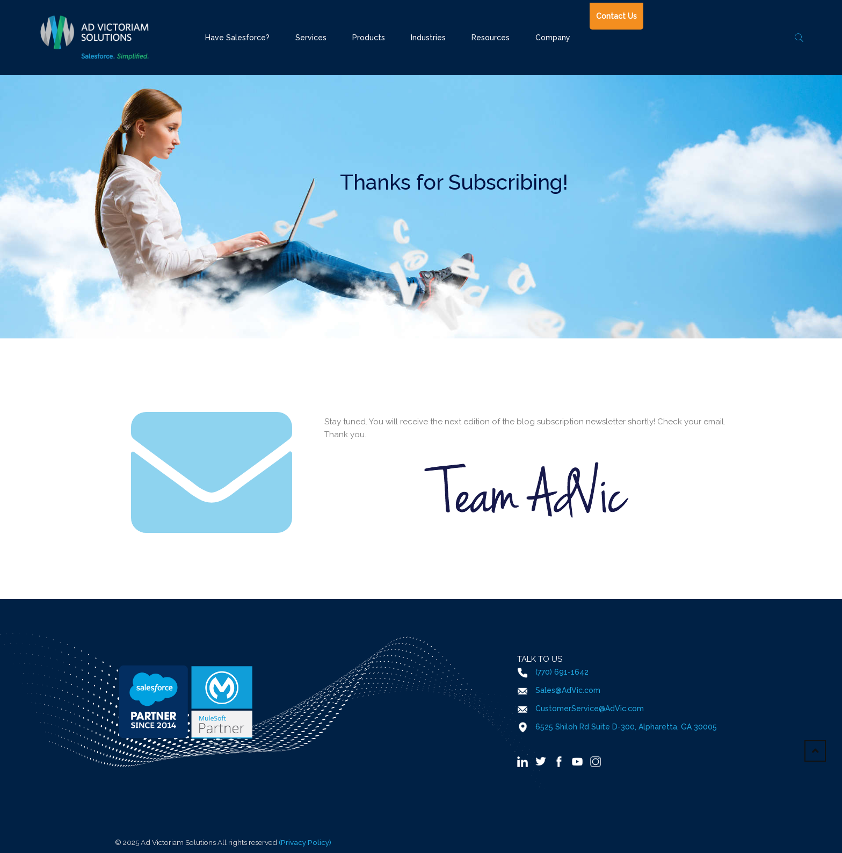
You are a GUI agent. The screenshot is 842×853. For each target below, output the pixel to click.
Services (310, 37)
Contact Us (616, 16)
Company (552, 37)
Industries (428, 37)
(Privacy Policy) (305, 842)
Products (368, 37)
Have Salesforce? (237, 37)
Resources (490, 37)
